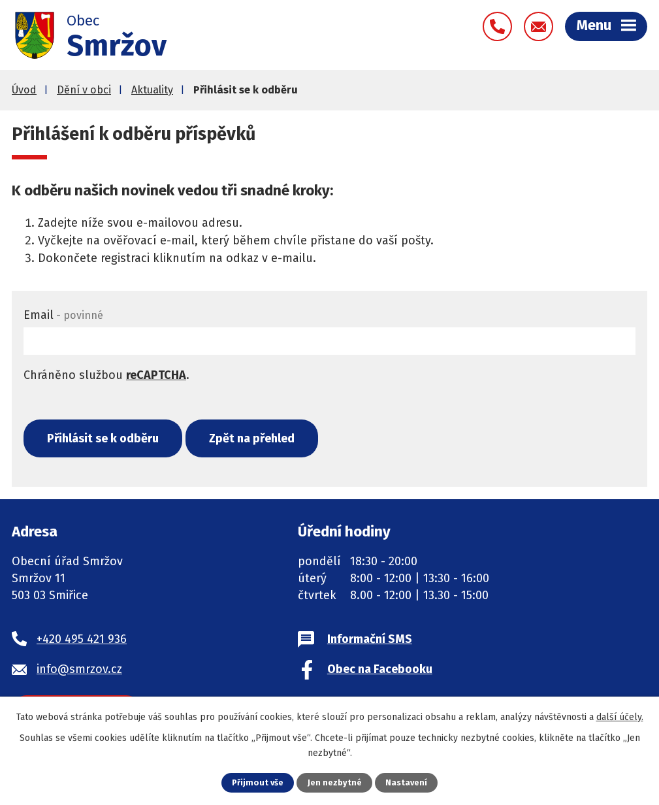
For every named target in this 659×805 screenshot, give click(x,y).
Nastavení (406, 782)
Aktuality (152, 91)
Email (63, 316)
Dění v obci (84, 91)
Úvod (24, 91)
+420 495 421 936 (82, 640)
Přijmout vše (257, 782)
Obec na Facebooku (379, 670)
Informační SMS (369, 640)
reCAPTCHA (156, 376)
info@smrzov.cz (79, 670)
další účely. (619, 717)
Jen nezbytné (335, 782)
